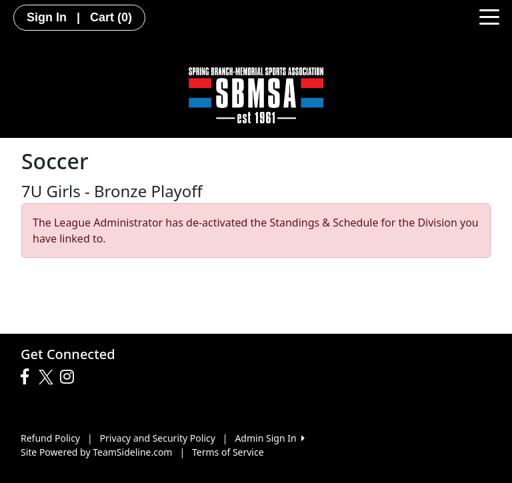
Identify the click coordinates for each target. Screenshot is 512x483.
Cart (111, 17)
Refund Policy (50, 438)
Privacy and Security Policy (157, 438)
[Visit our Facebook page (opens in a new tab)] (28, 377)
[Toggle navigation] (489, 16)
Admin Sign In (269, 438)
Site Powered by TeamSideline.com (96, 452)
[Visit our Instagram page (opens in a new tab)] (70, 377)
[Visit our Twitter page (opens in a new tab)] (47, 377)
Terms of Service (228, 452)
